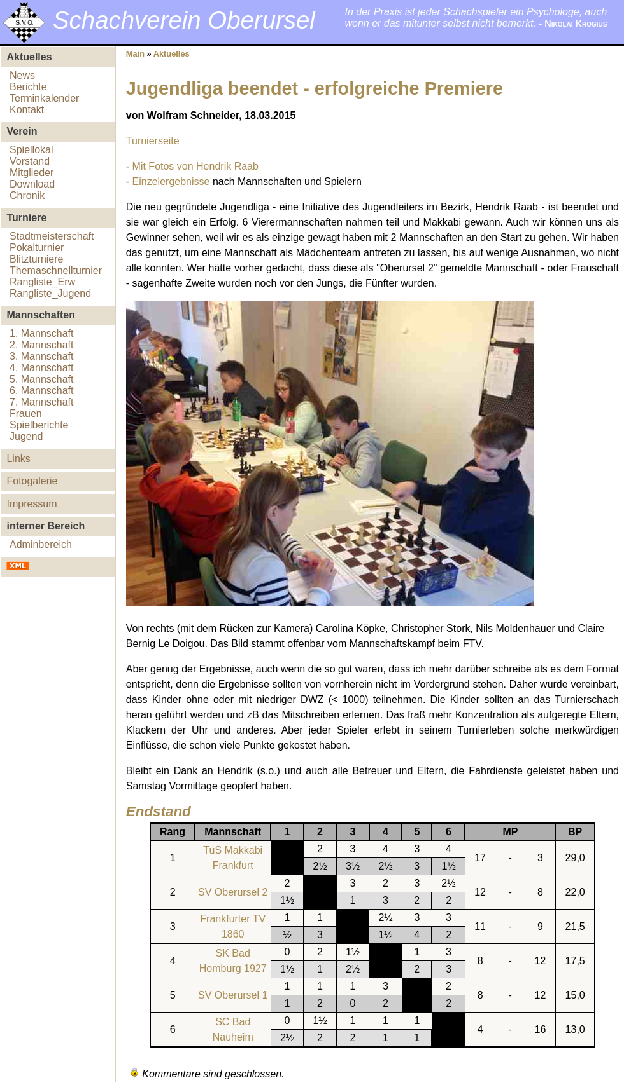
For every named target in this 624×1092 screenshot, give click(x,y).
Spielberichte (39, 425)
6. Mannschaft (42, 390)
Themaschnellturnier (56, 270)
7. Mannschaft (42, 402)
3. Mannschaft (42, 356)
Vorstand (30, 161)
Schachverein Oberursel (184, 20)
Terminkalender (44, 98)
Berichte (28, 86)
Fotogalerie (31, 480)
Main (135, 53)
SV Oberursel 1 (232, 995)
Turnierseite (153, 140)
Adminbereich (41, 544)
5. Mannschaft (42, 379)
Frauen (26, 413)
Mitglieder (31, 172)
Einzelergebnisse (171, 181)
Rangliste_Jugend (50, 293)
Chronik (27, 195)
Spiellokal (31, 149)
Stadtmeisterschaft (52, 236)
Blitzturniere (36, 259)
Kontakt (27, 109)
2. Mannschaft (42, 344)
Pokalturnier (37, 247)
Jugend (26, 436)
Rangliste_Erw (42, 281)
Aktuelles (171, 53)
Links (18, 458)
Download (32, 184)
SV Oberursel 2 (232, 892)
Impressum (31, 503)
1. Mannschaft (42, 333)
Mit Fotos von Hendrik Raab (195, 166)
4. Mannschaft (42, 367)
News (22, 75)
